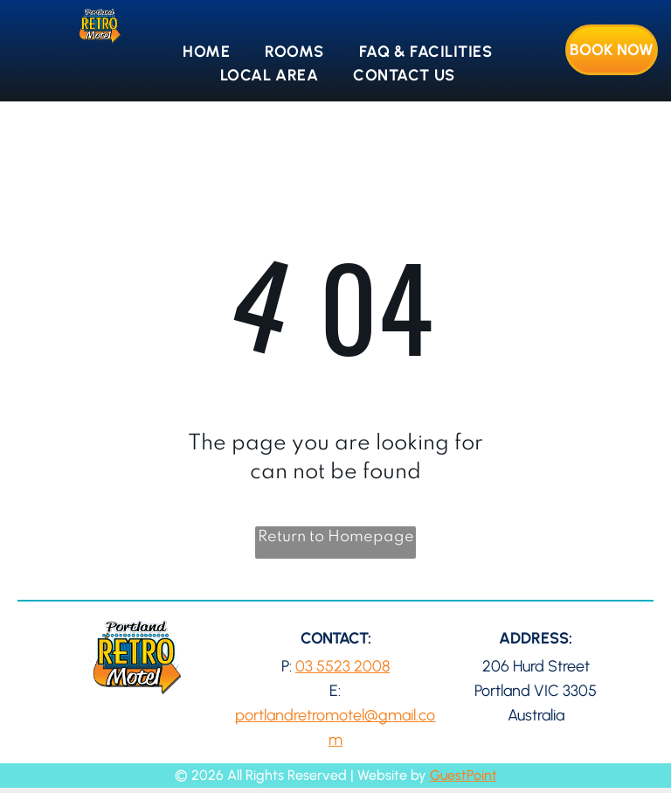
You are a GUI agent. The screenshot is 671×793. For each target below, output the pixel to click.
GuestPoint (463, 775)
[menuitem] (206, 52)
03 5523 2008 (342, 666)
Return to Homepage (336, 537)
